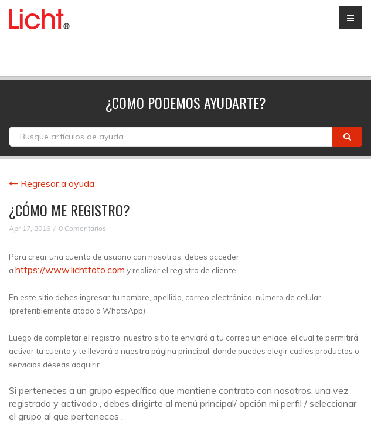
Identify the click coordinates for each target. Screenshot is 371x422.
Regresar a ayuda (51, 183)
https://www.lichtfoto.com (70, 269)
